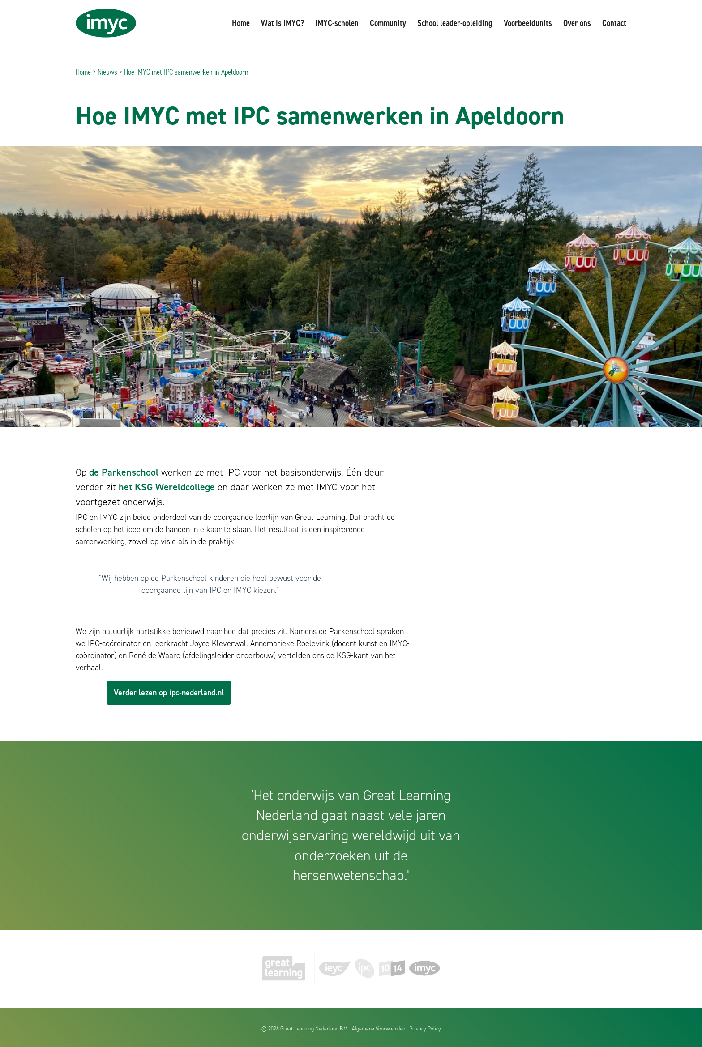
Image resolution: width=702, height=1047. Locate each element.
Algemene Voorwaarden (378, 1028)
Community (388, 23)
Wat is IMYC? (282, 23)
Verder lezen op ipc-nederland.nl (169, 692)
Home (241, 23)
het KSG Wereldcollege (167, 487)
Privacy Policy (425, 1028)
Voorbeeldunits (528, 23)
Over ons (577, 23)
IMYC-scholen (337, 23)
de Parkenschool (123, 472)
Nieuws (107, 72)
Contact (614, 23)
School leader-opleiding (454, 23)
